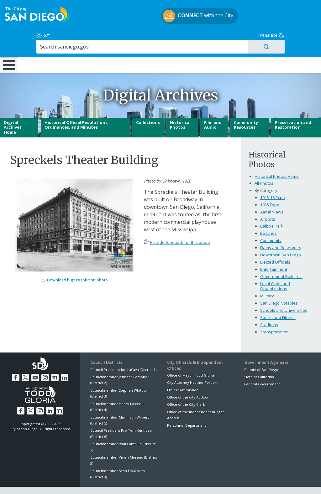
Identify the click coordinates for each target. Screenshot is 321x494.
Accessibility (147, 482)
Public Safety (240, 44)
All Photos (264, 167)
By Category (266, 174)
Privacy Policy (115, 482)
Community (271, 224)
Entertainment (273, 253)
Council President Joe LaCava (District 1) (123, 353)
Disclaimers (83, 482)
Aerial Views (271, 195)
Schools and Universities (283, 294)
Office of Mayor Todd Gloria (190, 359)
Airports (267, 202)
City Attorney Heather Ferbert (192, 366)
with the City (159, 19)
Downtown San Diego (280, 238)
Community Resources (246, 108)
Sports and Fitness (278, 301)
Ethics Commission (182, 373)
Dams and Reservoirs (280, 231)
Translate (298, 10)
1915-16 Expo (272, 181)
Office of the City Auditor (188, 380)
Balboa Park (271, 210)
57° (250, 10)
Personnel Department (186, 408)
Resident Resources (90, 44)
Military (267, 279)
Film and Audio (213, 108)
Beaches (268, 217)
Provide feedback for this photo (180, 226)
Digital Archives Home (13, 111)
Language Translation (187, 482)
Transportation (274, 315)
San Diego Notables (279, 287)
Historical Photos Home (277, 159)
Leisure (41, 44)
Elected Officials (275, 246)
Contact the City (230, 482)
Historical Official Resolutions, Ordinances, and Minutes (77, 108)
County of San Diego (261, 353)
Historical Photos (180, 108)
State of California (259, 360)
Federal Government (262, 367)
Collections (148, 106)
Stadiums (269, 308)
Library (187, 44)
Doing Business (138, 44)
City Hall (293, 44)
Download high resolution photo (77, 263)
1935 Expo (269, 188)
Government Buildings (281, 260)
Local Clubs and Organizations (275, 270)
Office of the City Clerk (186, 388)
